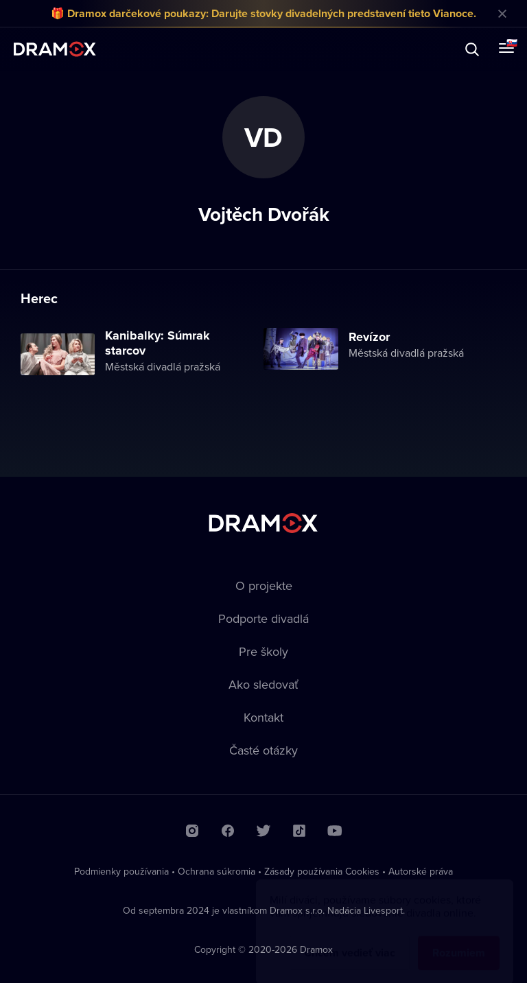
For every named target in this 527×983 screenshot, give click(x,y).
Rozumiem (458, 939)
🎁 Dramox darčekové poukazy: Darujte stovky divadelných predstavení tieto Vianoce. (263, 13)
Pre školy (263, 651)
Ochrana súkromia (216, 871)
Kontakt (263, 717)
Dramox (55, 49)
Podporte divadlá (263, 618)
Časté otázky (263, 750)
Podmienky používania (121, 871)
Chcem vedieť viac (349, 939)
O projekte (263, 585)
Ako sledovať (263, 684)
